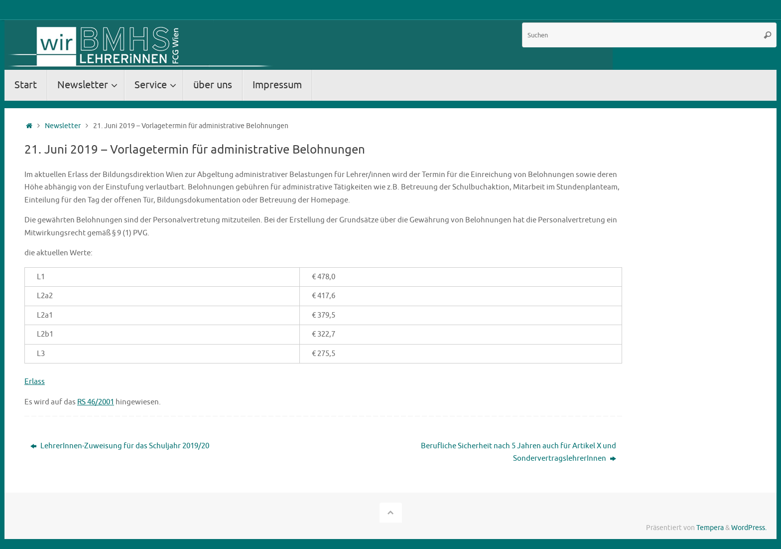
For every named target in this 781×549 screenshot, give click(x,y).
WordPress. (749, 528)
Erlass (34, 381)
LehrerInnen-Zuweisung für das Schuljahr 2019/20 (119, 446)
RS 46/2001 (95, 402)
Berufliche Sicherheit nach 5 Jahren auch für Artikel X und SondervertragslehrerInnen (518, 452)
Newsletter (63, 126)
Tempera (710, 528)
